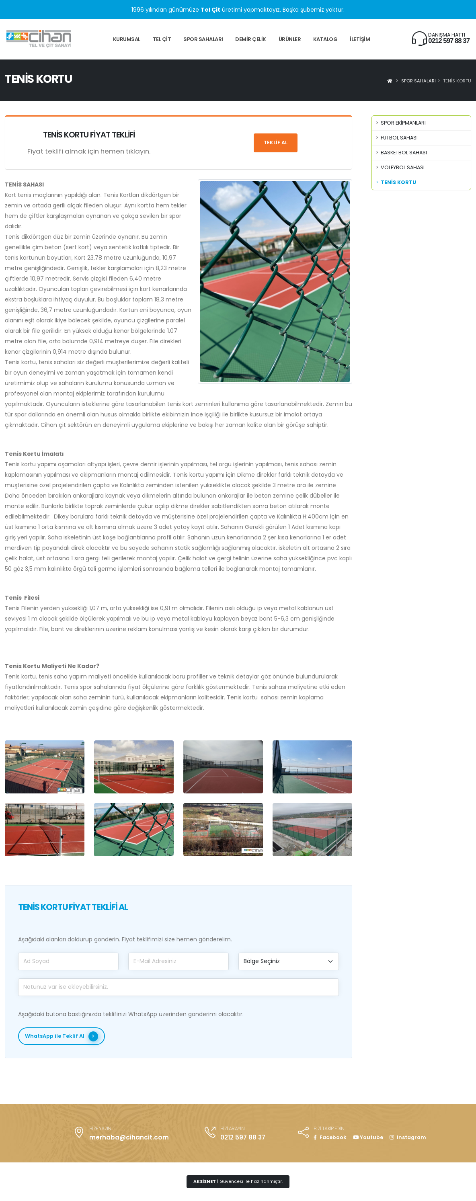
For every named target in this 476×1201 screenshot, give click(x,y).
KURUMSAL (126, 39)
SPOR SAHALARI (203, 39)
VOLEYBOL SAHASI (403, 167)
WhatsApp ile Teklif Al (61, 1036)
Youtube (368, 1137)
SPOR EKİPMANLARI (403, 122)
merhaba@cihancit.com (129, 1137)
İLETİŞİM (360, 39)
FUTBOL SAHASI (399, 137)
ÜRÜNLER (290, 39)
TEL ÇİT (162, 39)
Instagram (408, 1137)
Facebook (330, 1137)
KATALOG (325, 39)
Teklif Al (275, 142)
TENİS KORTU (398, 182)
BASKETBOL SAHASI (404, 152)
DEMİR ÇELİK (250, 39)
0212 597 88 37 (449, 41)
